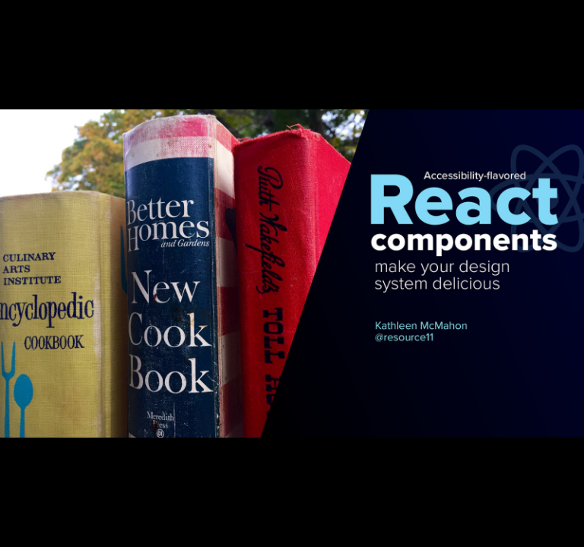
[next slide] (557, 513)
